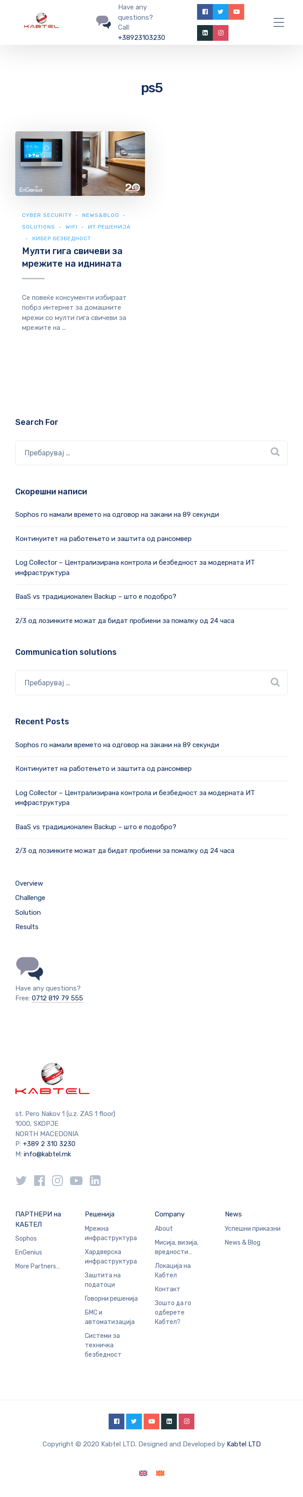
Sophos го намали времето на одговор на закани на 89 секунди (117, 515)
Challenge (30, 898)
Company (169, 1214)
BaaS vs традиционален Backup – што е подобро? (95, 597)
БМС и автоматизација (110, 1317)
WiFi (72, 227)
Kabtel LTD (244, 1444)
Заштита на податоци (103, 1280)
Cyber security (47, 215)
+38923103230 (141, 38)
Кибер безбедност (61, 238)
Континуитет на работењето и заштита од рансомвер (103, 539)
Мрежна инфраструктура (111, 1233)
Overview (29, 883)
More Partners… (37, 1266)
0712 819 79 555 (57, 998)
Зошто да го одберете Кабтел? (173, 1312)
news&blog (100, 215)
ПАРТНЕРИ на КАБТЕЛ (38, 1219)
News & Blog (242, 1242)
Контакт (167, 1289)
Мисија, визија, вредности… (176, 1247)
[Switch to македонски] (160, 1473)
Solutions (38, 227)
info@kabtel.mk (47, 1154)
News (233, 1214)
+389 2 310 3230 (48, 1144)
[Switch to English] (143, 1473)
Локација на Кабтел (173, 1270)
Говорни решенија (111, 1298)
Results (27, 927)
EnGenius (28, 1252)
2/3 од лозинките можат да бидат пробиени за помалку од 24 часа (124, 621)
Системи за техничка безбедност (103, 1345)
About (164, 1229)
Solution (28, 913)
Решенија (99, 1214)
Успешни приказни (253, 1229)
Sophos (26, 1238)
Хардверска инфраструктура (111, 1256)
